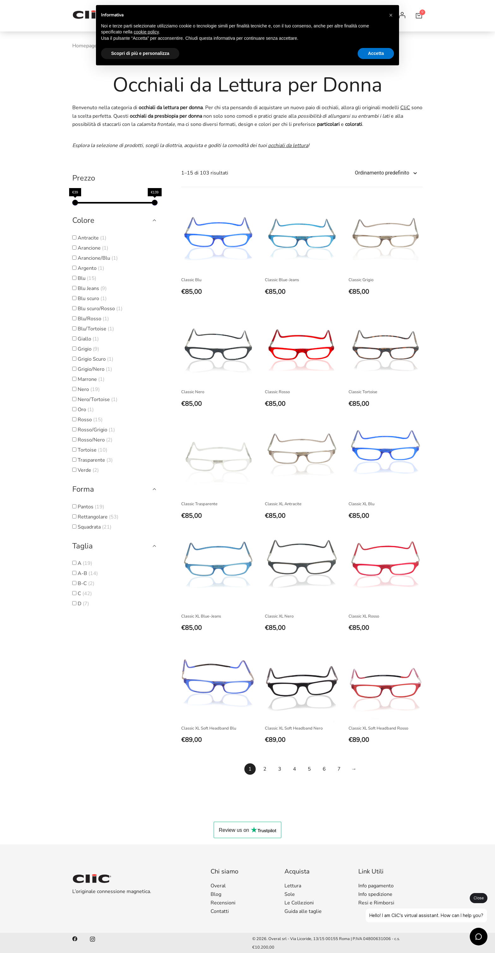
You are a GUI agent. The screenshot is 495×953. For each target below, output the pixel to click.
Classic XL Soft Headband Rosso (378, 728)
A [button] (85, 563)
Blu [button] (87, 278)
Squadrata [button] (94, 527)
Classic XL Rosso (364, 616)
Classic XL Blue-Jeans (201, 616)
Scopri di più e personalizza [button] (140, 53)
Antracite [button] (92, 237)
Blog (216, 894)
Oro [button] (86, 409)
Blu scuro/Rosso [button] (100, 308)
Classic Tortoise (363, 392)
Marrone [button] (91, 379)
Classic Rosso (277, 392)
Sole (289, 894)
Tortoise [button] (92, 450)
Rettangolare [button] (98, 516)
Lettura (292, 885)
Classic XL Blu (361, 504)
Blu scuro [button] (92, 298)
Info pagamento (376, 885)
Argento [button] (91, 268)
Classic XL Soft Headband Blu (208, 728)
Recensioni (223, 902)
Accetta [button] (376, 53)
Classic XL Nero (279, 616)
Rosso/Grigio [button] (96, 429)
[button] (391, 15)
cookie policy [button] (146, 31)
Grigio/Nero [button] (95, 369)
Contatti (220, 911)
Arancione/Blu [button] (98, 258)
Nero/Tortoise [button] (97, 399)
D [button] (83, 603)
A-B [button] (88, 573)
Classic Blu (191, 280)
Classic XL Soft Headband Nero (294, 728)
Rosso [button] (90, 419)
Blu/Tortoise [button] (96, 328)
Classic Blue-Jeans (282, 280)
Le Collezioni (299, 902)
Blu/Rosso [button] (93, 318)
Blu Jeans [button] (92, 288)
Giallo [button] (88, 338)
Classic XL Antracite (283, 504)
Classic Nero (192, 392)
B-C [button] (86, 583)
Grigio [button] (88, 349)
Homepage (84, 45)
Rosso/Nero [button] (95, 439)
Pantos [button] (91, 506)
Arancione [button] (93, 248)
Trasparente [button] (95, 460)
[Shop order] (389, 173)
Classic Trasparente (199, 504)
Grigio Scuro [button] (95, 359)
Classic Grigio (361, 280)
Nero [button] (89, 389)
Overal (218, 885)
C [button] (85, 593)
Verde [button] (88, 470)
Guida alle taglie (303, 911)
